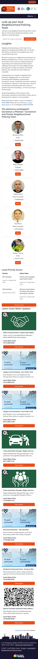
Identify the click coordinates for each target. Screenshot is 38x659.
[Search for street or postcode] (13, 39)
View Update (19, 347)
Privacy (23, 648)
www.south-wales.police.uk (24, 645)
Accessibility (31, 648)
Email (18, 144)
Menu (32, 16)
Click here (18, 630)
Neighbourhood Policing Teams (11, 650)
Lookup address (30, 39)
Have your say (19, 305)
